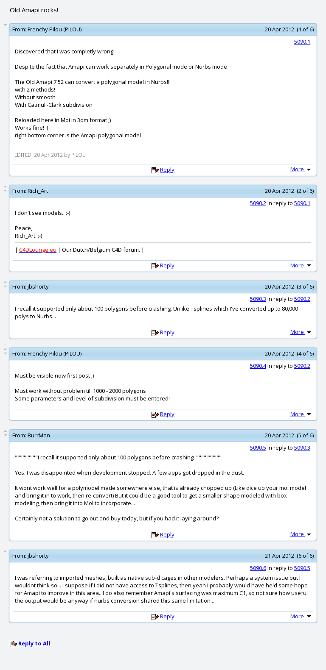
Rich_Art (38, 191)
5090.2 (258, 203)
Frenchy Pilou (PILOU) (55, 29)
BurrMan (39, 435)
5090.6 (258, 568)
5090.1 (302, 41)
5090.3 (258, 299)
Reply (167, 169)
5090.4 (258, 366)
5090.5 (258, 447)
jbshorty (38, 286)
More (301, 169)
